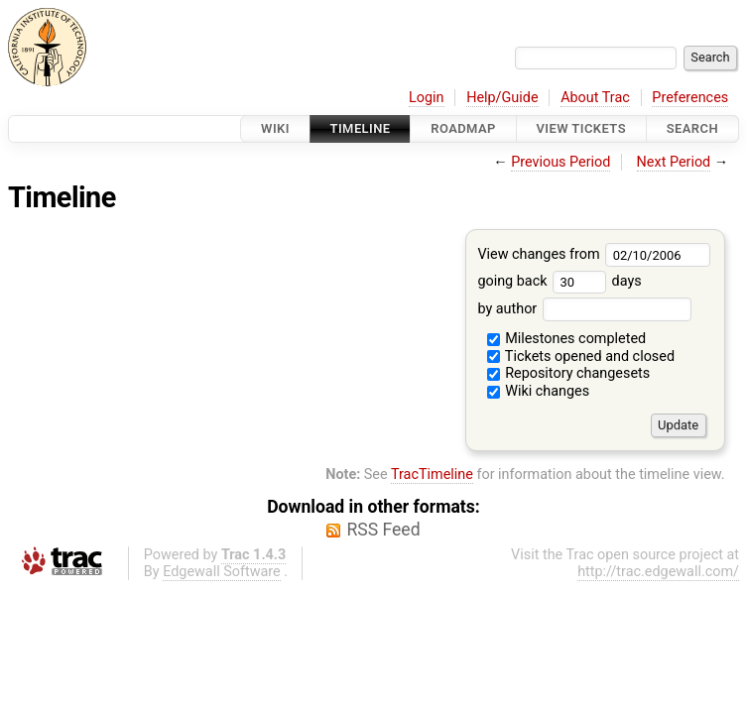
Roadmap (463, 128)
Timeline (360, 128)
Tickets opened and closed (581, 356)
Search (692, 128)
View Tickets (581, 128)
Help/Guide (502, 97)
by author (583, 308)
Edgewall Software (222, 571)
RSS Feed (383, 529)
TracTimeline (432, 474)
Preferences (690, 97)
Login (426, 97)
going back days (559, 281)
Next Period (674, 162)
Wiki (275, 128)
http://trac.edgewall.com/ (658, 571)
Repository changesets (569, 373)
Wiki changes (538, 391)
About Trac (595, 97)
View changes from (593, 254)
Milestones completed (567, 338)
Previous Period (560, 162)
